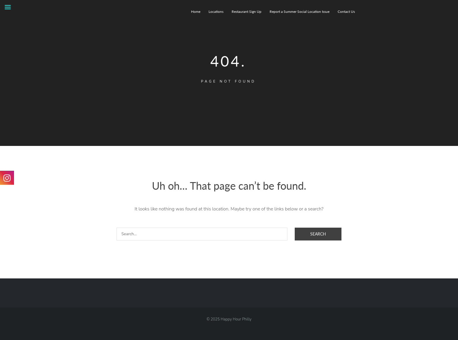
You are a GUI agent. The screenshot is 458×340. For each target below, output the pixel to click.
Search (318, 233)
